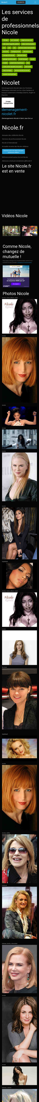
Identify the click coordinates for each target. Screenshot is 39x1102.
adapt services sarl (26, 40)
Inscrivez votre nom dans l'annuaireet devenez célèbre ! (13, 151)
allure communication (28, 44)
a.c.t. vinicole (14, 40)
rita (28, 63)
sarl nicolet (28, 66)
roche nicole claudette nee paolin (12, 66)
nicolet (32, 59)
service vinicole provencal (22, 70)
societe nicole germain (9, 74)
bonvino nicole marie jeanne (26, 47)
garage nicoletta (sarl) (9, 59)
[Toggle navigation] (35, 2)
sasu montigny (7, 70)
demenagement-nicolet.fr (15, 112)
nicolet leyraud (23, 59)
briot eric (5, 51)
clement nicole (27, 51)
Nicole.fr (4, 2)
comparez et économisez (24, 262)
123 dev (5, 40)
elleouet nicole (22, 55)
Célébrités (20, 2)
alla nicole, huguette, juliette (11, 44)
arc (4, 47)
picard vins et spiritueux (17, 63)
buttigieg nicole (16, 51)
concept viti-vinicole (8, 55)
